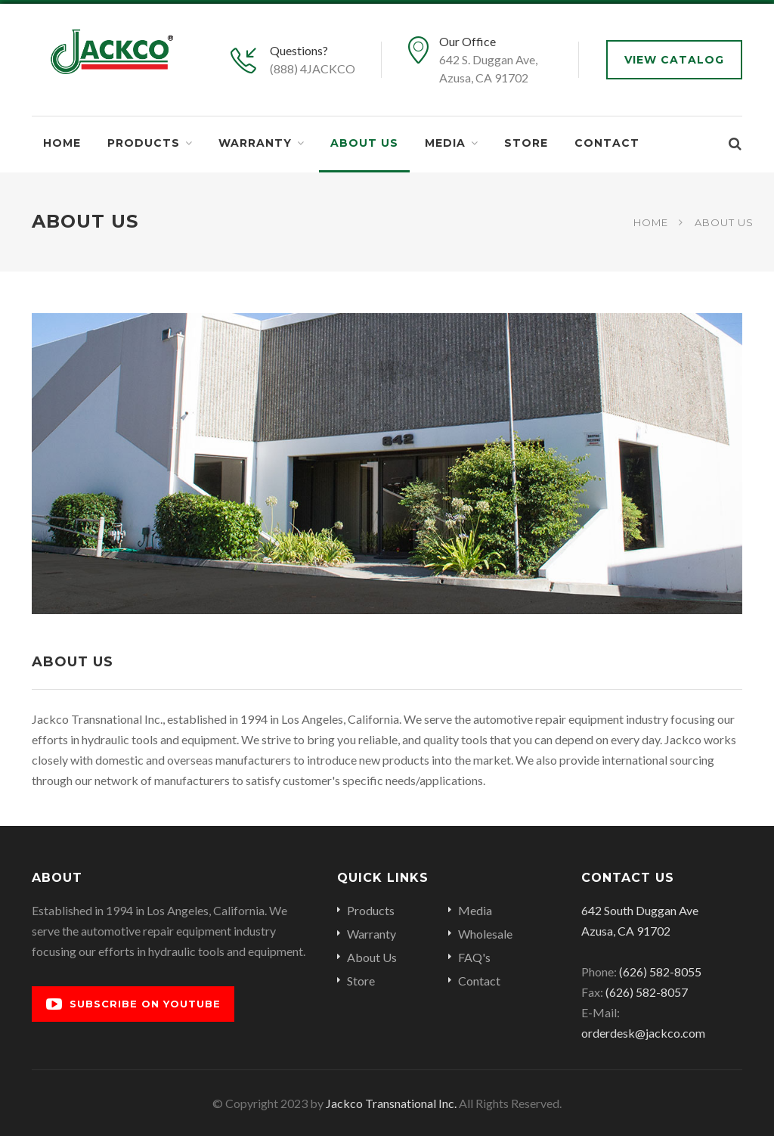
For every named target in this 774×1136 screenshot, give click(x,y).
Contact (606, 143)
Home (62, 143)
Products (143, 143)
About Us (364, 143)
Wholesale (485, 933)
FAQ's (474, 957)
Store (526, 143)
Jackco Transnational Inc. (391, 1103)
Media (445, 143)
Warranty (255, 143)
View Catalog (674, 60)
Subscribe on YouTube (133, 1004)
